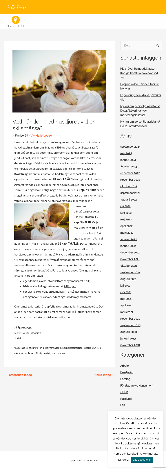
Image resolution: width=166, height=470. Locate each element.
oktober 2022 (129, 191)
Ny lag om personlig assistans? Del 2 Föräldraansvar (134, 126)
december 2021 (130, 257)
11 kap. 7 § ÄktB (64, 242)
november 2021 (130, 264)
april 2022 (127, 231)
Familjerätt (22, 135)
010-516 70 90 (16, 8)
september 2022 (131, 197)
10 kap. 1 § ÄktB (62, 179)
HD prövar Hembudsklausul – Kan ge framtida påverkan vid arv (140, 73)
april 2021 (126, 310)
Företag (125, 383)
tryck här (143, 438)
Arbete (124, 370)
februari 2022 (129, 244)
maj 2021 (126, 303)
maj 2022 (126, 224)
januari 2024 (128, 164)
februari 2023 (129, 171)
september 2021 (131, 277)
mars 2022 (127, 237)
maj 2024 (126, 158)
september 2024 (131, 151)
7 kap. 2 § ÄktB (86, 190)
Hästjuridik (127, 403)
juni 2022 (126, 217)
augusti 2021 (128, 283)
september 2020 (131, 330)
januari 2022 (128, 250)
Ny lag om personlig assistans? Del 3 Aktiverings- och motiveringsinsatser (139, 111)
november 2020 (131, 323)
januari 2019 (128, 343)
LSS (123, 410)
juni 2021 (126, 297)
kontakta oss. (58, 352)
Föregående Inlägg (18, 373)
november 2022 (131, 184)
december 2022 (131, 178)
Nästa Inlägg (104, 373)
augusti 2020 (129, 336)
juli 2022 (125, 211)
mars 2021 (127, 317)
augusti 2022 (129, 204)
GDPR (124, 397)
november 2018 (131, 350)
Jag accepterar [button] (142, 459)
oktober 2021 (129, 270)
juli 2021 (125, 290)
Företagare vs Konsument (138, 390)
